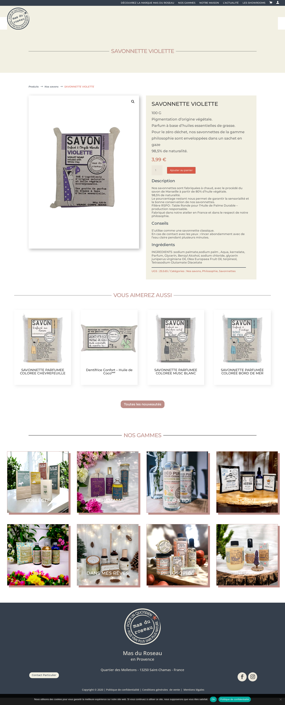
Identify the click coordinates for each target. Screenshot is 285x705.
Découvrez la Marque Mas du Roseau (147, 2)
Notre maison (209, 2)
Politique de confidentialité (234, 699)
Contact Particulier (44, 682)
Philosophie (210, 278)
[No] (280, 699)
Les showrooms (254, 2)
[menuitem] (59, 20)
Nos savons (193, 278)
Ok (213, 699)
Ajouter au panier (181, 177)
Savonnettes (227, 278)
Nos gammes (186, 2)
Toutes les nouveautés (142, 412)
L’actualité (231, 2)
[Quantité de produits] (157, 177)
